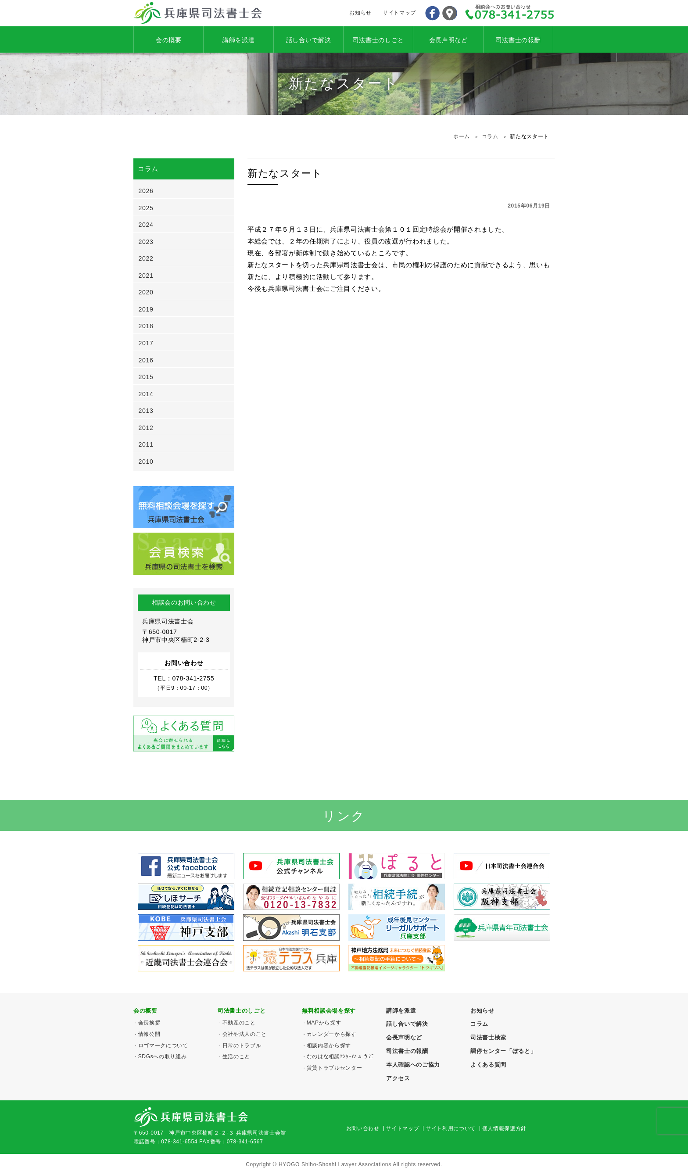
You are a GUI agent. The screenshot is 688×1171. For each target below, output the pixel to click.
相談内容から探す (329, 1045)
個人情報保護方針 (504, 1128)
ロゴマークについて (163, 1045)
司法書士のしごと (378, 39)
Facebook (432, 13)
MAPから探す (324, 1023)
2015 (146, 376)
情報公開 (149, 1034)
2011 (146, 444)
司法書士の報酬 (518, 39)
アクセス (449, 13)
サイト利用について (451, 1128)
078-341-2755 (510, 13)
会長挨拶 (149, 1023)
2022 (146, 258)
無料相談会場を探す (329, 1010)
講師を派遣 (238, 39)
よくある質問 (488, 1064)
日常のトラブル (242, 1045)
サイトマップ (399, 13)
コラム (479, 1024)
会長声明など (448, 39)
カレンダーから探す (332, 1034)
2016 (146, 360)
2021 (146, 275)
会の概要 (169, 39)
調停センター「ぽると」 (503, 1051)
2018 (146, 325)
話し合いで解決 (308, 39)
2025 (146, 207)
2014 (146, 393)
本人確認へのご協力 (413, 1064)
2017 (146, 343)
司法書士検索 (488, 1037)
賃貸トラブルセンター (334, 1068)
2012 (146, 427)
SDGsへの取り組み (162, 1056)
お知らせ (360, 13)
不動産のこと (239, 1023)
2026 (146, 190)
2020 (146, 292)
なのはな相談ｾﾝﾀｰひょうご (340, 1056)
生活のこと (236, 1056)
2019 (146, 309)
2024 (146, 224)
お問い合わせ (363, 1128)
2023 (146, 241)
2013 (146, 410)
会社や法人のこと (244, 1034)
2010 (146, 461)
